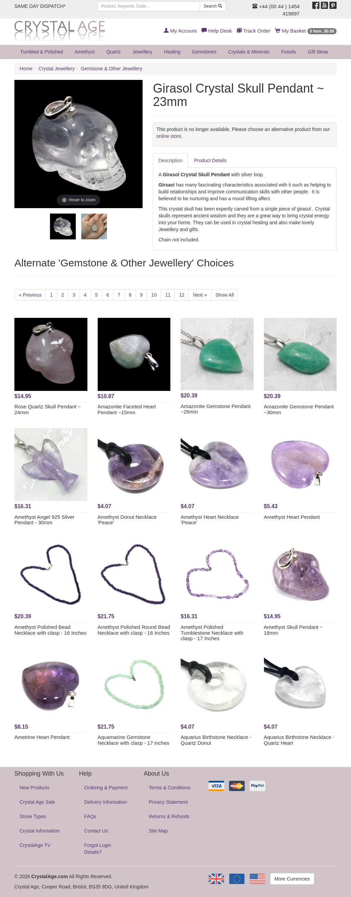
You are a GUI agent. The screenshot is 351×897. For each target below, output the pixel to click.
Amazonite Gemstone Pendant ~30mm (299, 409)
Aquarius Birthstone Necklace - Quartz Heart (299, 740)
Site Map (158, 831)
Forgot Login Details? (97, 848)
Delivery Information (105, 802)
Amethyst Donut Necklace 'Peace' (127, 520)
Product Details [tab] (210, 160)
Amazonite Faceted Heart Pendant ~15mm (127, 409)
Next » (200, 295)
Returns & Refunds (169, 816)
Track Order (253, 31)
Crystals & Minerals (249, 52)
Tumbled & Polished (41, 52)
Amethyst (85, 52)
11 (168, 295)
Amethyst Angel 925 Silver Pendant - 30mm (44, 520)
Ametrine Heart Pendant (42, 737)
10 (154, 295)
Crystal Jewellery (56, 68)
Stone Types (33, 816)
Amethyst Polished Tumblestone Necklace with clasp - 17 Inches (212, 632)
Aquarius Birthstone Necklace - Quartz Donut (216, 740)
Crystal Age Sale (37, 802)
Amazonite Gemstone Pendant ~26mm (216, 409)
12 (181, 295)
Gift (318, 52)
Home (26, 68)
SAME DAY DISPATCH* (39, 6)
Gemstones (204, 52)
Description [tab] (170, 160)
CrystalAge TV (35, 845)
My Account (180, 31)
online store (168, 136)
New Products (34, 787)
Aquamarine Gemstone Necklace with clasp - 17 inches (133, 740)
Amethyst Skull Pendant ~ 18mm (293, 630)
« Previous (30, 295)
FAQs (90, 816)
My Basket (306, 31)
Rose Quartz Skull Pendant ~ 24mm (47, 409)
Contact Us (96, 831)
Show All (225, 295)
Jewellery (142, 52)
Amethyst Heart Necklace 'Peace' (210, 520)
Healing (172, 52)
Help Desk (217, 31)
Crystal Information (40, 831)
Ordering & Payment (106, 787)
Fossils (288, 52)
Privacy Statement (168, 802)
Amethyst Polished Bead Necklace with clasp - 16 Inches (50, 630)
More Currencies (292, 879)
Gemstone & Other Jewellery (111, 68)
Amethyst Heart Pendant (292, 517)
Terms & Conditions (169, 787)
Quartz (113, 52)
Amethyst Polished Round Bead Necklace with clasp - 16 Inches (134, 630)
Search (213, 6)
